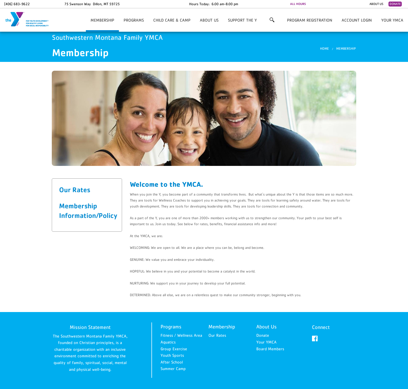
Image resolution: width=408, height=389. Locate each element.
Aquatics (168, 342)
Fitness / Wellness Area (181, 335)
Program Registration (309, 20)
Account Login (357, 20)
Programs (134, 20)
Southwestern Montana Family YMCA (30, 19)
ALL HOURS (298, 4)
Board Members (270, 348)
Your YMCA (392, 20)
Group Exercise (174, 348)
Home (324, 48)
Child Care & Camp (171, 20)
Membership (102, 20)
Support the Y (242, 20)
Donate (395, 4)
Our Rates (74, 189)
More (272, 20)
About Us (376, 4)
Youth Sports (172, 355)
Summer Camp (173, 368)
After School (172, 362)
